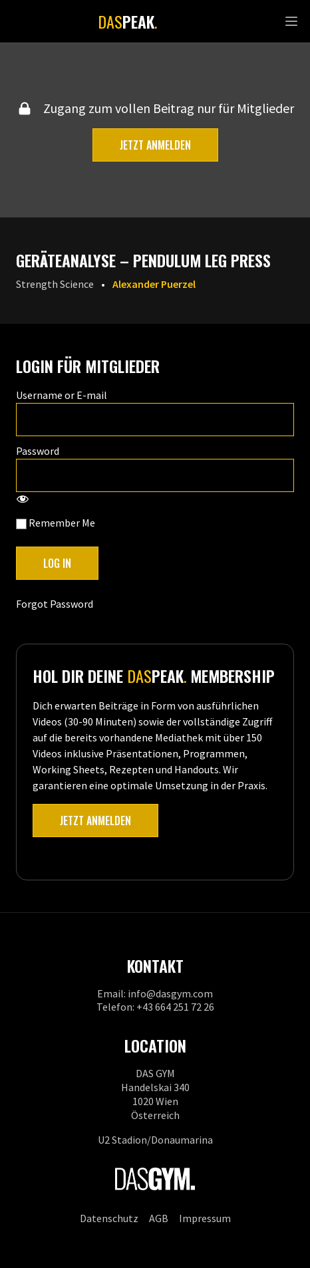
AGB (158, 1218)
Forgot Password (54, 603)
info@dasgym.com (170, 993)
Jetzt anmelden (155, 145)
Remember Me (55, 522)
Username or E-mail (61, 395)
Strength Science (55, 284)
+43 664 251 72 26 (175, 1006)
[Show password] (22, 500)
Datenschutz (109, 1218)
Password (37, 450)
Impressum (205, 1218)
